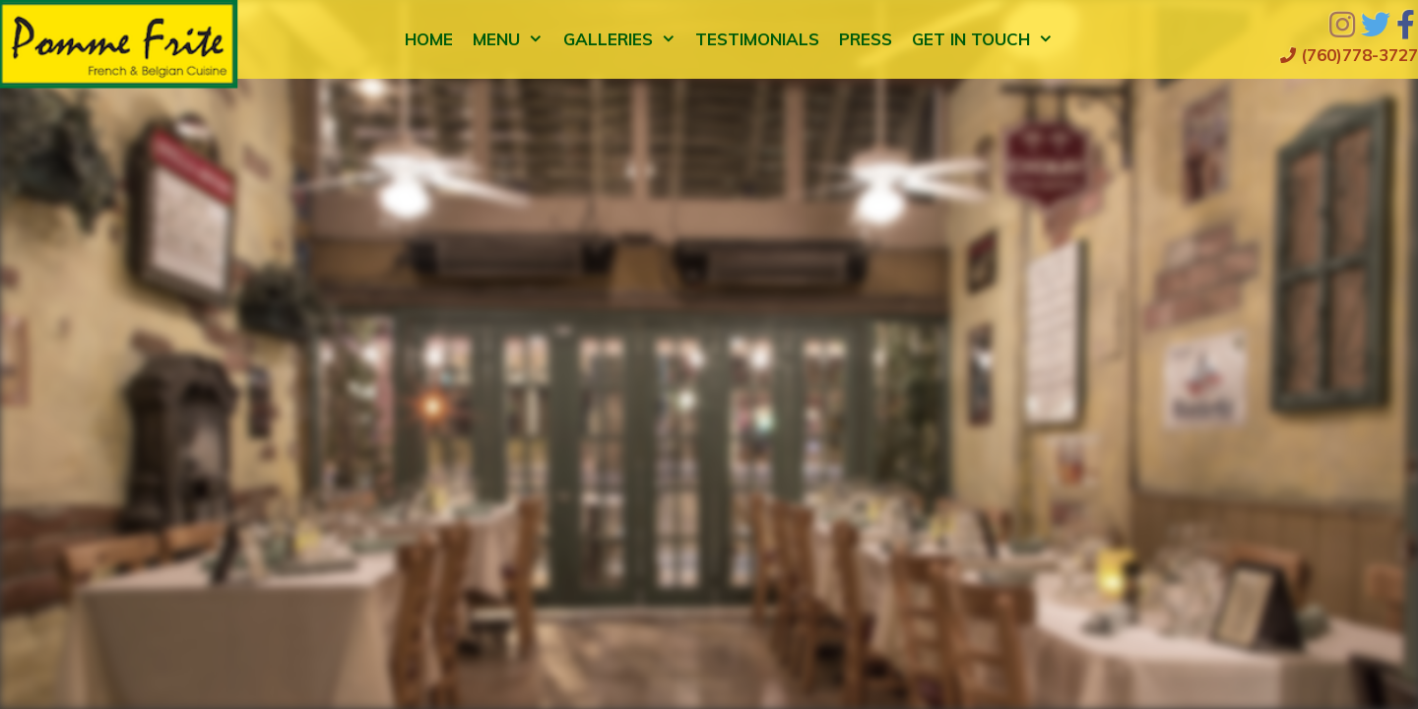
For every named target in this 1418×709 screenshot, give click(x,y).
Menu (513, 39)
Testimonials (757, 39)
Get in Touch (988, 39)
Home (429, 39)
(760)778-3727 (1349, 54)
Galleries (624, 39)
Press (865, 39)
